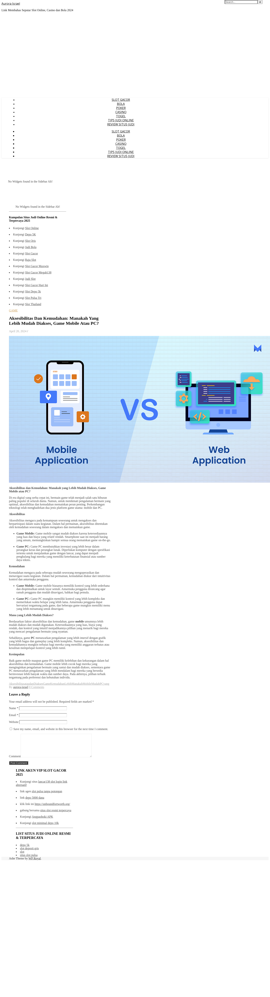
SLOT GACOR (121, 100)
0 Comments (36, 687)
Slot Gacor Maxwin (36, 266)
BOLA (121, 104)
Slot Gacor (31, 253)
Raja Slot (30, 259)
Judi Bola (30, 247)
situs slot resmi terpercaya (55, 814)
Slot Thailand (33, 304)
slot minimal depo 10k (45, 827)
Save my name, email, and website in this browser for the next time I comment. (60, 729)
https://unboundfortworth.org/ (52, 808)
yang (106, 683)
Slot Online (32, 228)
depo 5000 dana (34, 802)
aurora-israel (20, 687)
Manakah (77, 683)
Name (13, 708)
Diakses (38, 683)
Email (13, 715)
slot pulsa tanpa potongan (47, 795)
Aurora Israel (10, 3)
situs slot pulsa (28, 859)
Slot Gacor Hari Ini (36, 285)
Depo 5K (30, 234)
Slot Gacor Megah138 (38, 272)
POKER (121, 108)
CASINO (120, 112)
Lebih (68, 683)
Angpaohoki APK (42, 821)
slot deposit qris (29, 852)
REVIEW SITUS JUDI (120, 124)
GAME (13, 310)
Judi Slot (30, 278)
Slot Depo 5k (33, 291)
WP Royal (35, 862)
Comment (15, 760)
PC (101, 683)
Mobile (87, 683)
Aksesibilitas (16, 683)
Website (13, 722)
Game (46, 683)
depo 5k (24, 849)
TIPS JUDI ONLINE (121, 120)
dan (31, 683)
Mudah (95, 683)
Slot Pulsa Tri (33, 297)
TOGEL (121, 116)
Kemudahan (57, 683)
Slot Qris (30, 240)
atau (26, 683)
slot (22, 856)
